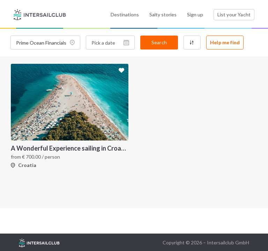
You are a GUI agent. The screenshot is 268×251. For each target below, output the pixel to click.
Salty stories (163, 14)
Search (159, 42)
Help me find (225, 42)
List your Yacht (234, 14)
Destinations (125, 14)
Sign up (195, 14)
